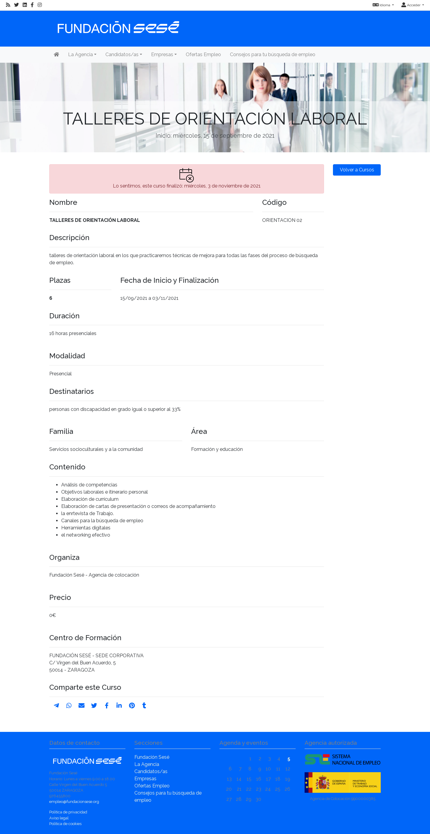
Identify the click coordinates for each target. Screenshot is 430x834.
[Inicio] (117, 24)
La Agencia (146, 764)
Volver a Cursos (357, 170)
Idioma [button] (382, 5)
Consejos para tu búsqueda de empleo (272, 54)
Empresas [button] (162, 54)
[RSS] (8, 5)
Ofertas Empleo (203, 54)
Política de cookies (65, 823)
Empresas (145, 778)
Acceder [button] (411, 5)
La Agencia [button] (80, 54)
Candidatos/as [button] (122, 54)
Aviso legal (59, 818)
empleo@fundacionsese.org (74, 801)
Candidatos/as (151, 771)
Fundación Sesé (151, 757)
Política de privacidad (68, 812)
